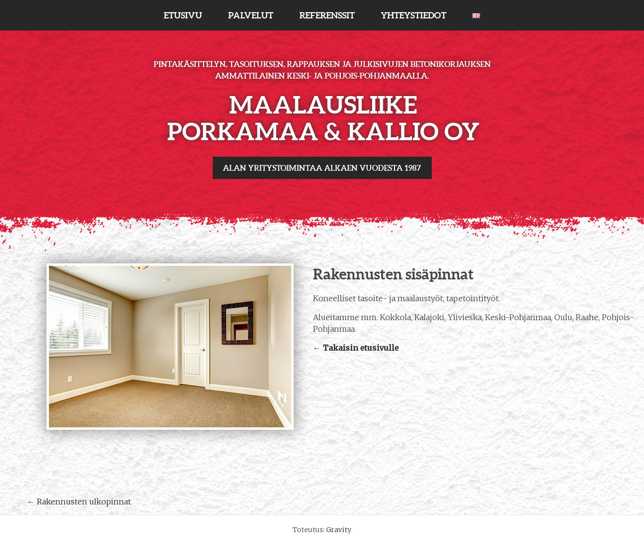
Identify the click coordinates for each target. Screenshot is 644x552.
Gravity (338, 529)
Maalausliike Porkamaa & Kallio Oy (323, 118)
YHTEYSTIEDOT (413, 15)
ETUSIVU (183, 15)
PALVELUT (250, 15)
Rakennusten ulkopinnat (79, 501)
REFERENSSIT (327, 15)
